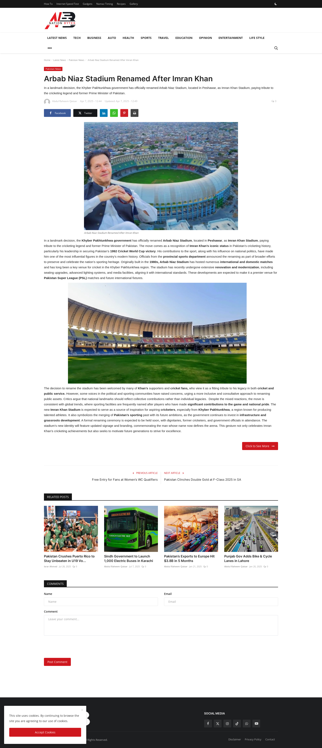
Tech (77, 38)
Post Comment (57, 662)
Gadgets (87, 4)
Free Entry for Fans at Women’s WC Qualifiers (125, 480)
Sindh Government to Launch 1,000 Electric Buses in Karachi (128, 558)
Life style (256, 38)
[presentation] (75, 647)
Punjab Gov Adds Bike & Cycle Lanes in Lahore (248, 558)
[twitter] (218, 723)
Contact (270, 739)
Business (94, 38)
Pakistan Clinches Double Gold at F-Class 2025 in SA (202, 480)
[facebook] (208, 723)
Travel (163, 38)
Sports (146, 38)
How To (48, 4)
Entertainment (230, 38)
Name (48, 594)
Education (183, 38)
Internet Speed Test (67, 4)
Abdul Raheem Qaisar (116, 566)
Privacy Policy (253, 739)
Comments (55, 584)
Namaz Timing (104, 4)
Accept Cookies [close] (45, 732)
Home (47, 60)
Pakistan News (76, 60)
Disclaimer (234, 739)
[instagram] (227, 723)
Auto (112, 38)
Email (168, 594)
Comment (51, 611)
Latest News (57, 38)
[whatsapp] (247, 723)
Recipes (121, 4)
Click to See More (260, 446)
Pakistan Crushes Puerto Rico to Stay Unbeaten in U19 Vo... (69, 558)
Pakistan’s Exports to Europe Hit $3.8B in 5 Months (189, 558)
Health (128, 38)
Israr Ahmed (50, 566)
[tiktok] (237, 723)
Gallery (134, 4)
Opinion (205, 38)
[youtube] (256, 723)
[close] (82, 710)
